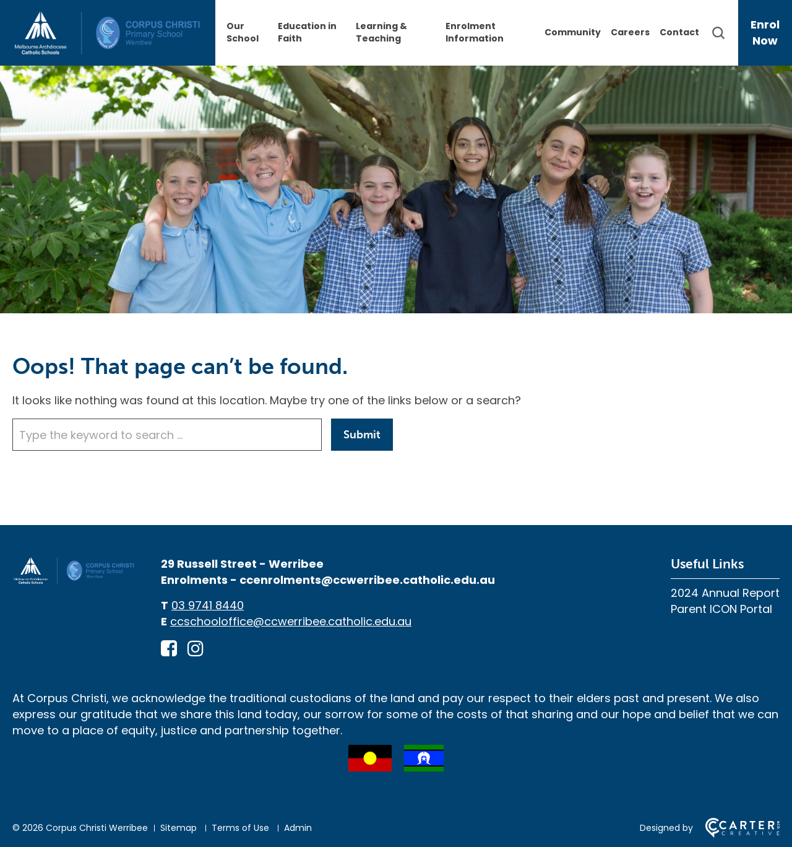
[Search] (724, 33)
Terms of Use (240, 828)
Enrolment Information (475, 32)
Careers (630, 32)
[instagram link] (195, 649)
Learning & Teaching (381, 32)
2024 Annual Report (725, 593)
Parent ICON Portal (721, 609)
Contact (679, 32)
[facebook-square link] (169, 649)
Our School (242, 32)
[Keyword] (167, 435)
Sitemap (178, 828)
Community (572, 32)
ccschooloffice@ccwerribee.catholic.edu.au (290, 621)
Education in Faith (307, 32)
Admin (298, 828)
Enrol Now (765, 32)
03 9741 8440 (207, 605)
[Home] (74, 581)
